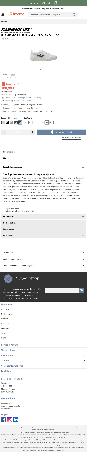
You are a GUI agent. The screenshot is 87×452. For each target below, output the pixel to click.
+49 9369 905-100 (8, 386)
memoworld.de (7, 408)
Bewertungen (43, 229)
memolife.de (6, 403)
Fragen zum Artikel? (12, 209)
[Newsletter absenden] (81, 290)
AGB (3, 333)
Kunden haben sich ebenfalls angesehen (19, 265)
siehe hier (61, 450)
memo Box (20, 100)
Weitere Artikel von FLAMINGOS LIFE (18, 211)
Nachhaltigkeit (7, 314)
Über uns (5, 309)
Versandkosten (64, 432)
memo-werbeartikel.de (10, 406)
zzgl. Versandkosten (20, 95)
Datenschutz (6, 323)
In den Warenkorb (61, 132)
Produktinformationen (43, 167)
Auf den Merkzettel (71, 137)
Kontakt (4, 338)
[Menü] (3, 14)
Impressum (5, 328)
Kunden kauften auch (12, 259)
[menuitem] (3, 14)
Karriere (4, 319)
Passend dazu (8, 252)
